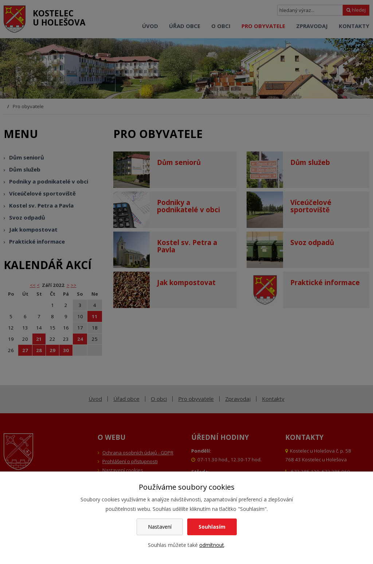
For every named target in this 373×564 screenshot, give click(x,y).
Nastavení (160, 526)
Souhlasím (212, 526)
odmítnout (211, 544)
